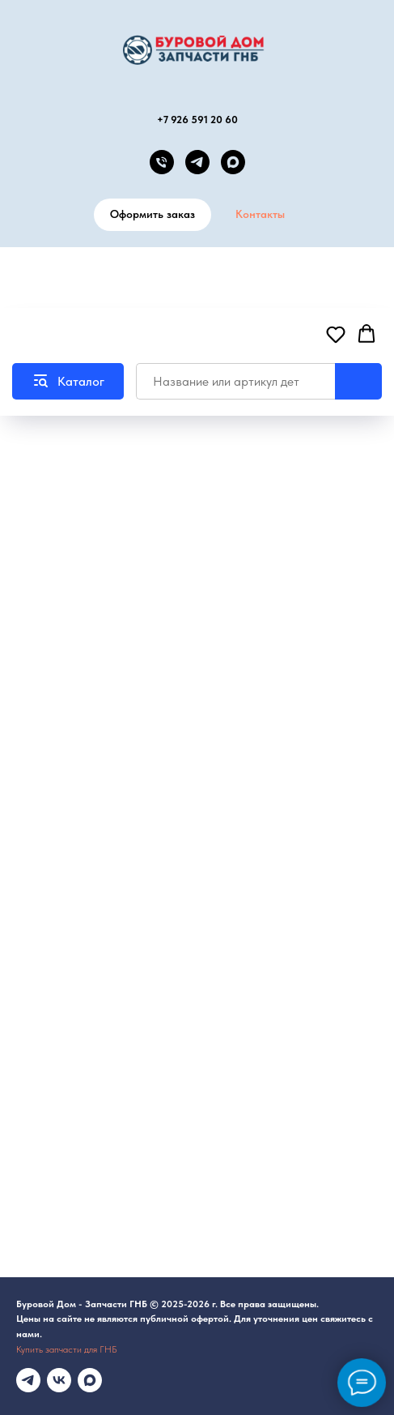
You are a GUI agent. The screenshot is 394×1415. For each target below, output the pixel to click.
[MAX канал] (233, 162)
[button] (335, 334)
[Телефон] (162, 162)
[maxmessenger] (90, 1380)
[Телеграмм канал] (28, 1380)
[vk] (59, 1380)
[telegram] (197, 162)
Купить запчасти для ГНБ (66, 1349)
